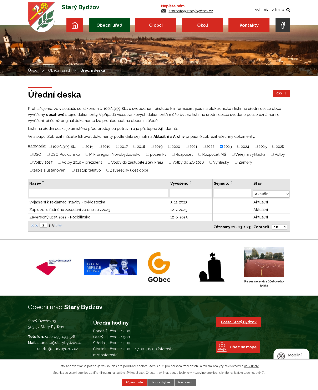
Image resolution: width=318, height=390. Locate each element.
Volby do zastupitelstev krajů (137, 162)
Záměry (245, 162)
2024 (245, 146)
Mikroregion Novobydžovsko (115, 154)
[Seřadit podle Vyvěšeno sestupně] (191, 183)
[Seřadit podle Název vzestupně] (43, 181)
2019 (159, 146)
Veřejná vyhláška (250, 154)
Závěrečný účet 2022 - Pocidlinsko (59, 216)
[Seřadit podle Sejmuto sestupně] (232, 183)
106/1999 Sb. (64, 146)
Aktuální (261, 201)
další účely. (251, 365)
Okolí (202, 25)
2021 (193, 146)
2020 (176, 146)
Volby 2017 (42, 162)
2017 (124, 146)
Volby (280, 154)
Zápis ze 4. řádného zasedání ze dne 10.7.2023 (69, 209)
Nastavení (186, 382)
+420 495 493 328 (60, 334)
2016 (106, 146)
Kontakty (248, 25)
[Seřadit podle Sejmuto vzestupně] (232, 181)
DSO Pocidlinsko (65, 154)
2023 (228, 146)
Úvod (74, 25)
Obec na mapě (245, 352)
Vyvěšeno (180, 183)
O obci (156, 25)
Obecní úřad (109, 25)
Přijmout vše (133, 382)
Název (35, 183)
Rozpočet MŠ (214, 154)
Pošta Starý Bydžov (240, 319)
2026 (280, 146)
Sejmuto (222, 183)
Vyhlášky (221, 162)
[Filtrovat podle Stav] (271, 192)
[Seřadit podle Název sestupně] (43, 183)
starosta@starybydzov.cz (191, 11)
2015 (89, 146)
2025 (263, 146)
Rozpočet (184, 154)
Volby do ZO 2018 (188, 162)
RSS (281, 95)
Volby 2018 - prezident (82, 162)
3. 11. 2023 (179, 201)
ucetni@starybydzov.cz (57, 346)
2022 (210, 146)
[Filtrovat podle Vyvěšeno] (191, 193)
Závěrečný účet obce (129, 170)
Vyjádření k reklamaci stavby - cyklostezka (67, 201)
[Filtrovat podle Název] (99, 193)
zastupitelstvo (88, 170)
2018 (141, 146)
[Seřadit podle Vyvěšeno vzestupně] (191, 181)
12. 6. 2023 (179, 216)
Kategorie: (37, 146)
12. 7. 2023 (179, 209)
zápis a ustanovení (49, 170)
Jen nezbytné (160, 382)
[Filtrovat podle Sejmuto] (233, 193)
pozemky (158, 154)
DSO (37, 154)
